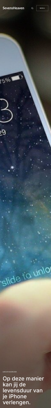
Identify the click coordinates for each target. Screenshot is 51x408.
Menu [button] (42, 8)
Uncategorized (10, 372)
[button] (32, 8)
